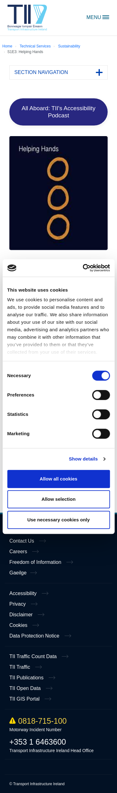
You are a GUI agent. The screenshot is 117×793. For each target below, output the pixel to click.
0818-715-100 (38, 721)
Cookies (19, 625)
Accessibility (23, 593)
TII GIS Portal (25, 699)
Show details (83, 458)
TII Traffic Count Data (33, 656)
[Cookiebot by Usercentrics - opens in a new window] (83, 268)
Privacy (18, 604)
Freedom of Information (36, 562)
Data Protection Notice (35, 635)
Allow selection (58, 499)
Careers (18, 551)
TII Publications (27, 677)
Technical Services (35, 46)
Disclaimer (21, 614)
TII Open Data (25, 688)
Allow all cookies (58, 478)
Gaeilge (18, 572)
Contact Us (22, 541)
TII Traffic (20, 667)
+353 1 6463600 (37, 741)
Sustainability (69, 46)
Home (27, 18)
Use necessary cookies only (58, 519)
